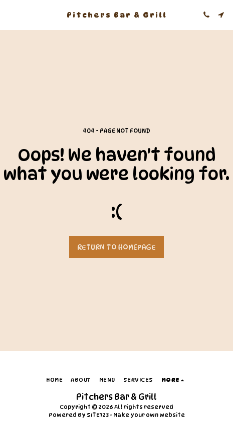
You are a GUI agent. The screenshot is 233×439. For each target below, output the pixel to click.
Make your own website (149, 414)
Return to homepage (116, 247)
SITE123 (98, 414)
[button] (11, 14)
